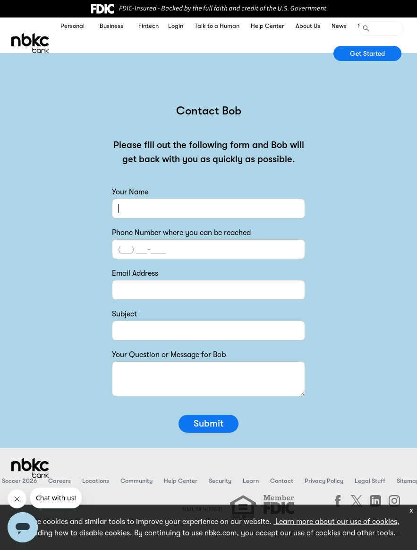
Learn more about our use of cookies (335, 521)
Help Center (267, 25)
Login (175, 25)
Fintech (148, 25)
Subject (124, 314)
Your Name (130, 192)
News (339, 25)
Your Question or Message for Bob (169, 354)
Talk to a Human (217, 25)
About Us (308, 25)
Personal (72, 25)
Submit (208, 423)
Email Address (135, 273)
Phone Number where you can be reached (181, 232)
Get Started (367, 53)
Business (111, 25)
